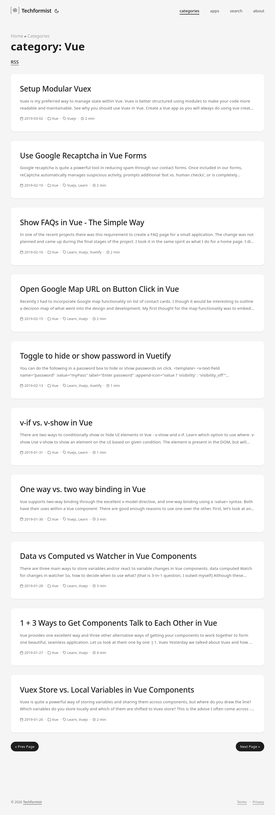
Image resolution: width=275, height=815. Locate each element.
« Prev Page (24, 793)
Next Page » (250, 793)
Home (17, 36)
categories (190, 10)
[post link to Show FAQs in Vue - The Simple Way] (137, 247)
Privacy (258, 806)
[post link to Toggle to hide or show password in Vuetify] (137, 390)
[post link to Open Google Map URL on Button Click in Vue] (137, 318)
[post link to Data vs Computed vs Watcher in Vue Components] (137, 604)
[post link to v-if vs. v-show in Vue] (137, 461)
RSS (15, 62)
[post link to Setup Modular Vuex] (137, 104)
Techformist (31, 10)
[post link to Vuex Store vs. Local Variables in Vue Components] (137, 747)
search (236, 10)
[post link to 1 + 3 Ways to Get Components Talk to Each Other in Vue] (137, 675)
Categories (38, 36)
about (258, 10)
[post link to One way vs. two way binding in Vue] (137, 533)
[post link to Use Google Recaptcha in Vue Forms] (137, 175)
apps (214, 10)
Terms (242, 806)
